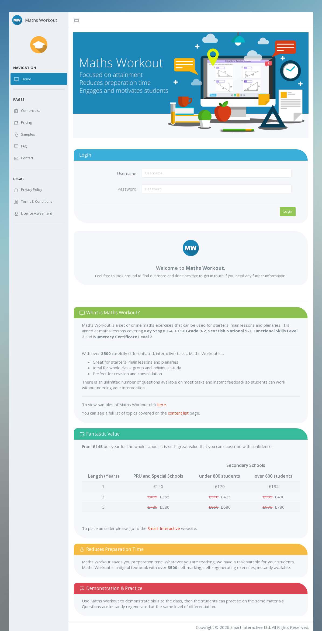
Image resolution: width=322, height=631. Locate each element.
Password (126, 189)
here (161, 404)
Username (126, 173)
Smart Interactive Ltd (250, 627)
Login (287, 211)
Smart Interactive (164, 528)
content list (178, 413)
